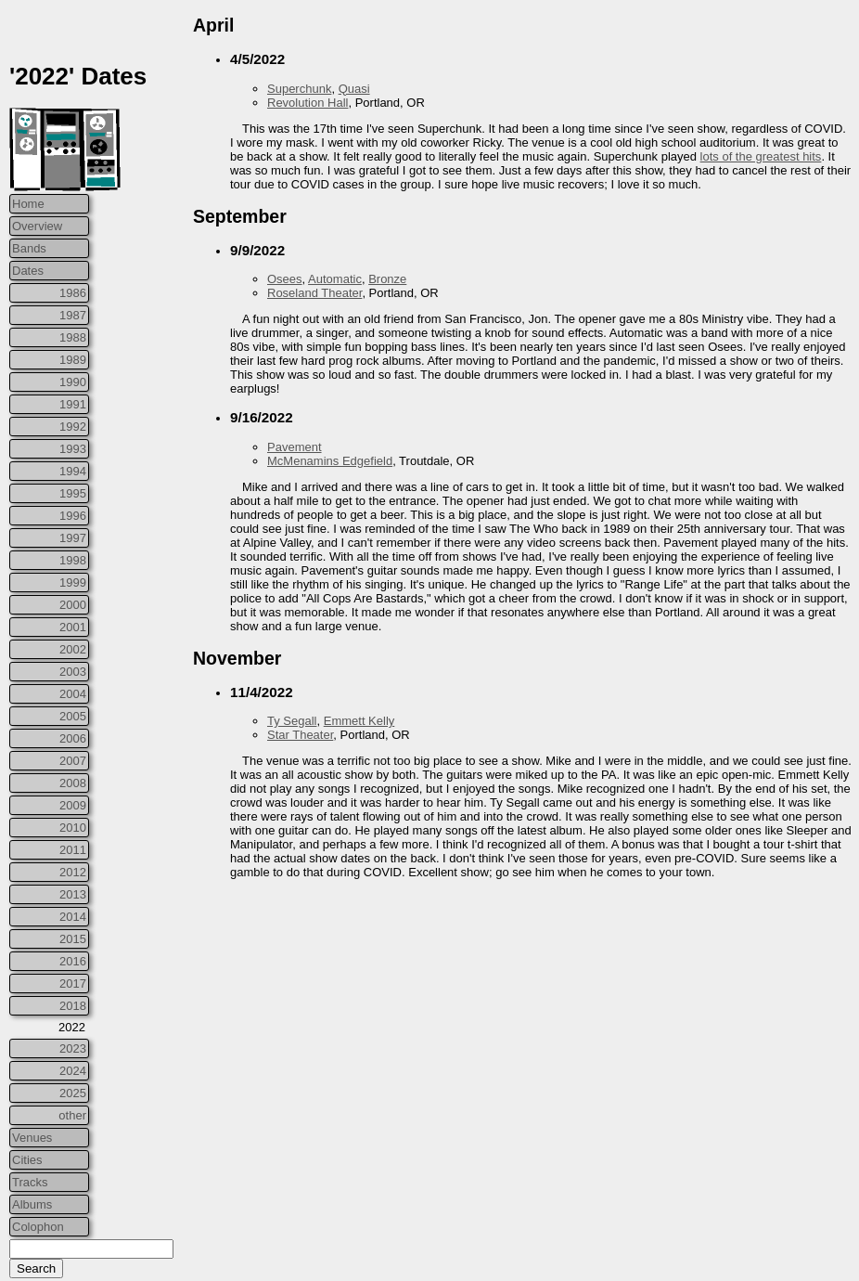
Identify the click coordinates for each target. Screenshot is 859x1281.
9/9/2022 (257, 250)
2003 (72, 672)
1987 (72, 315)
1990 (72, 382)
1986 (72, 293)
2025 (72, 1093)
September (240, 216)
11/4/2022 (261, 692)
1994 (72, 471)
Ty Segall (291, 721)
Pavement (294, 447)
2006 (72, 738)
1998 (72, 560)
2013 (72, 894)
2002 (72, 649)
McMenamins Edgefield (329, 461)
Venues (32, 1138)
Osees (284, 279)
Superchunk (299, 89)
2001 (72, 627)
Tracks (30, 1182)
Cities (27, 1160)
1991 (72, 404)
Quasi (354, 89)
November (237, 658)
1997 (72, 538)
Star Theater (300, 735)
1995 (72, 493)
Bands (29, 248)
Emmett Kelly (359, 721)
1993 (72, 449)
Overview (37, 226)
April (213, 25)
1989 (72, 360)
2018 (72, 1006)
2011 (72, 850)
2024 (72, 1071)
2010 (72, 828)
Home (28, 204)
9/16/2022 (261, 417)
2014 (72, 917)
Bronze (387, 279)
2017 (72, 983)
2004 (72, 694)
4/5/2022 (257, 59)
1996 (72, 516)
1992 (72, 426)
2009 (72, 805)
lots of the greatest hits (761, 156)
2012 (72, 872)
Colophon (38, 1227)
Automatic (335, 279)
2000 (72, 605)
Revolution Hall (307, 103)
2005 (72, 716)
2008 (72, 783)
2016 (72, 961)
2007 (72, 761)
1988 (72, 337)
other (72, 1115)
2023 (72, 1048)
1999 (72, 582)
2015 (72, 939)
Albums (32, 1204)
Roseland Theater (314, 293)
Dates (28, 271)
